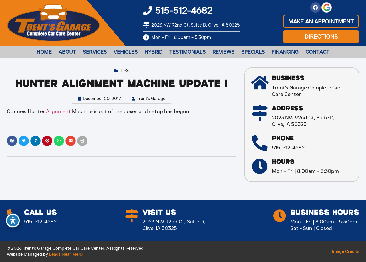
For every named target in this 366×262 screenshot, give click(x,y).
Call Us (40, 212)
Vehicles (126, 52)
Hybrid (153, 52)
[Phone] (260, 143)
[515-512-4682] (147, 10)
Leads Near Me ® (66, 254)
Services (95, 52)
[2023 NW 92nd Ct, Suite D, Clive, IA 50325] (146, 25)
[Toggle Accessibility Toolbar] (13, 220)
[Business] (260, 83)
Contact (317, 52)
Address (287, 108)
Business (288, 78)
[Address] (260, 113)
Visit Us (159, 212)
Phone (283, 138)
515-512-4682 (183, 10)
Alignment (58, 111)
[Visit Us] (131, 215)
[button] (321, 21)
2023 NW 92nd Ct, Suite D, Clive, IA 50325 (195, 25)
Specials (253, 52)
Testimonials (187, 52)
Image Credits (345, 251)
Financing (285, 52)
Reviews (223, 52)
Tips (124, 70)
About (67, 52)
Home (44, 52)
